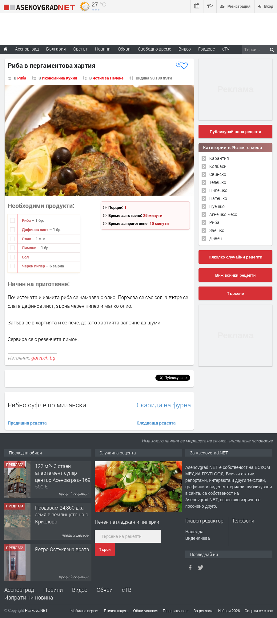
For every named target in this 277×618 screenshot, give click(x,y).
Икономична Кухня (59, 78)
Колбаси (218, 166)
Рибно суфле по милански (47, 404)
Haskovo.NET (36, 610)
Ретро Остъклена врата (62, 549)
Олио (27, 239)
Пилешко (218, 190)
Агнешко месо (223, 214)
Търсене (235, 293)
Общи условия (145, 611)
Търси (104, 549)
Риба (21, 78)
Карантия (219, 158)
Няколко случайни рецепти (235, 257)
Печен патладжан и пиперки (127, 521)
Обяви (105, 589)
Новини (102, 49)
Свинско (217, 174)
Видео (79, 589)
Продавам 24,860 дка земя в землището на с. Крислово (62, 514)
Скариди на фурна (164, 405)
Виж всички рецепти (235, 275)
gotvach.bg (43, 358)
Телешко (217, 182)
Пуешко (217, 206)
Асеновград (19, 589)
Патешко (218, 198)
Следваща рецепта (156, 423)
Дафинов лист (35, 229)
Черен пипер (34, 266)
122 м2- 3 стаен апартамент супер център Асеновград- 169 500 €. (62, 476)
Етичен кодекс (116, 611)
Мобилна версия (84, 610)
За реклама (204, 611)
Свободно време (154, 49)
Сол (25, 257)
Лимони (29, 247)
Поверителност (176, 611)
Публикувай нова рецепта (235, 131)
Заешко (216, 230)
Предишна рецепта (27, 423)
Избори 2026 (229, 611)
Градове (206, 49)
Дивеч (215, 238)
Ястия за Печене (108, 78)
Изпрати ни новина (28, 597)
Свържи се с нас (258, 611)
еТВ (126, 589)
